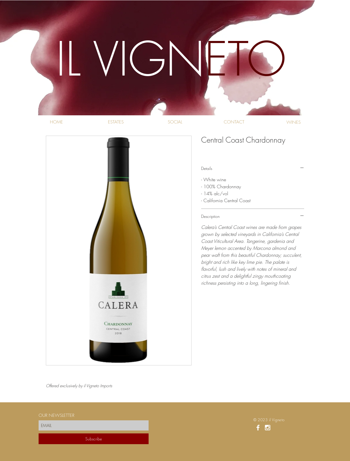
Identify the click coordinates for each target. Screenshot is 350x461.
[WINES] (293, 122)
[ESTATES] (115, 122)
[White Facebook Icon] (258, 427)
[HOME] (56, 122)
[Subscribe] (94, 438)
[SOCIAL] (175, 122)
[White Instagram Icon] (267, 427)
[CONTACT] (234, 122)
